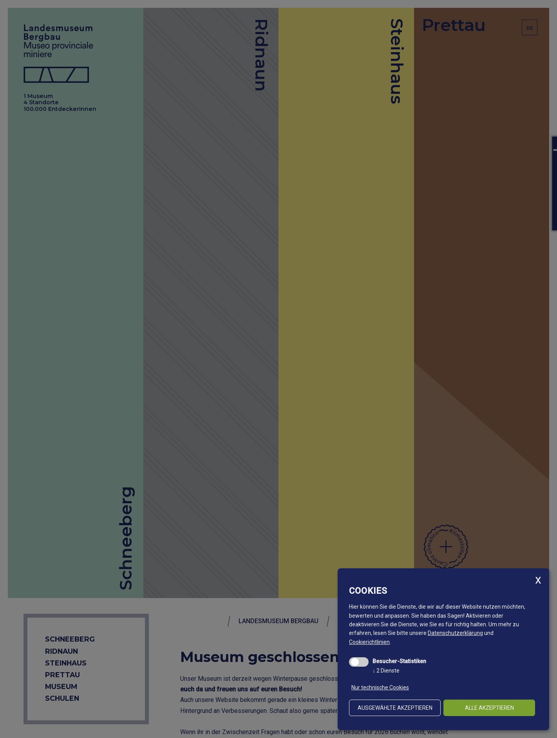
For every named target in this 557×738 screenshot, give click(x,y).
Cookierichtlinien (369, 642)
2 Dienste (386, 670)
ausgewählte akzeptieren (395, 708)
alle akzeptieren (489, 708)
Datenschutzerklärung (455, 633)
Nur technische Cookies (380, 687)
